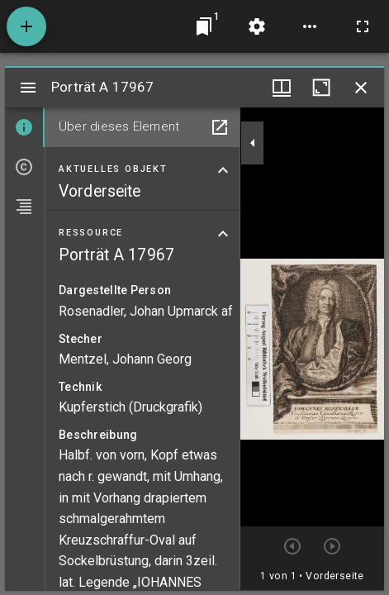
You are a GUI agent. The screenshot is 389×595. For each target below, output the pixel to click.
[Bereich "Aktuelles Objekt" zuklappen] (223, 170)
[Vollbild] (362, 26)
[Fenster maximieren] (321, 87)
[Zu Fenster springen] (204, 26)
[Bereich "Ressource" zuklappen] (223, 234)
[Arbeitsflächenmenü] (257, 26)
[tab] (25, 127)
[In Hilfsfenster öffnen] (220, 127)
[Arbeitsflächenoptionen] (310, 26)
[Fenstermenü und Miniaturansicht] (281, 87)
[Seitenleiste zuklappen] (253, 143)
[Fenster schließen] (361, 87)
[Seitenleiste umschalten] (28, 87)
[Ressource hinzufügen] (26, 26)
